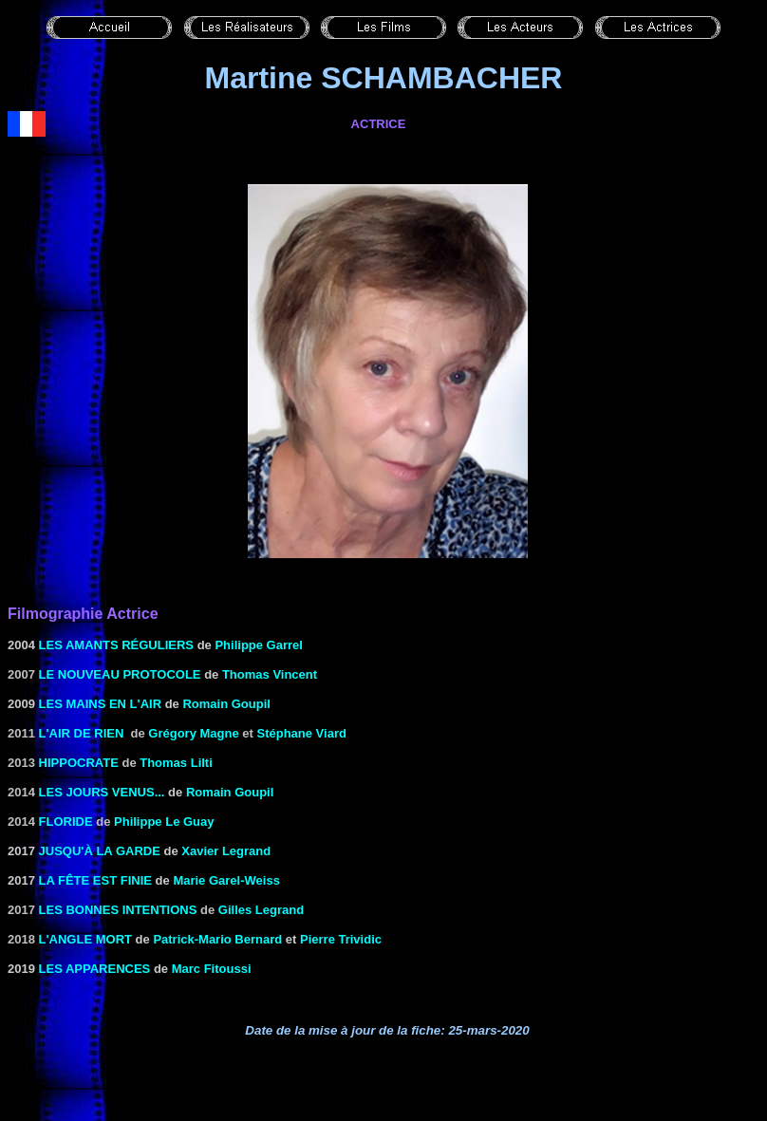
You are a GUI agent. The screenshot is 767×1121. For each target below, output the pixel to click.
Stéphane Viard (301, 733)
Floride (66, 821)
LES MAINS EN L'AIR (100, 704)
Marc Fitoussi (212, 969)
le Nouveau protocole (120, 674)
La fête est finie (95, 880)
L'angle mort (85, 939)
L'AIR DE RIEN (81, 733)
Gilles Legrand (261, 910)
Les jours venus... (102, 792)
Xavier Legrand (226, 851)
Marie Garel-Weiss (226, 880)
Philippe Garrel (258, 645)
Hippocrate (79, 763)
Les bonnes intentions (118, 910)
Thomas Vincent (269, 674)
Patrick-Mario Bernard (217, 939)
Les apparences (95, 969)
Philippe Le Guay (164, 821)
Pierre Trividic (341, 939)
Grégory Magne (193, 733)
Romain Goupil (226, 704)
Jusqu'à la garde (99, 851)
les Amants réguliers (116, 645)
